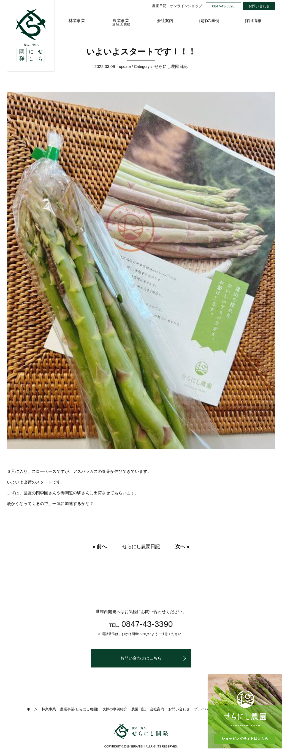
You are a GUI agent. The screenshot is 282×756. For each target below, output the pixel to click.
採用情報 (253, 20)
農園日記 (159, 6)
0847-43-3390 (223, 6)
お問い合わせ (259, 6)
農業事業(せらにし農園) (79, 709)
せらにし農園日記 (171, 66)
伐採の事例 (209, 20)
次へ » (182, 546)
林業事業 (77, 20)
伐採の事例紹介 (114, 709)
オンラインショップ (186, 6)
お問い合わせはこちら (141, 658)
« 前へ (100, 546)
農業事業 (121, 22)
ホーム (32, 709)
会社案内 (165, 20)
